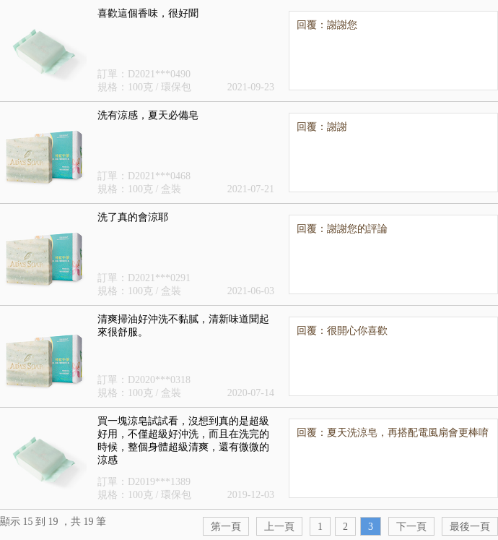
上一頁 (279, 526)
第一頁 (226, 526)
